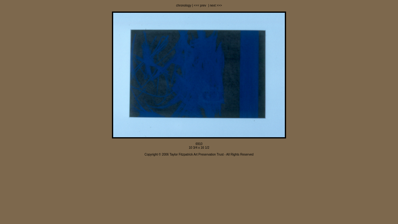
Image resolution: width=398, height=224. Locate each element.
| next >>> (214, 5)
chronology (183, 5)
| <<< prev (198, 5)
